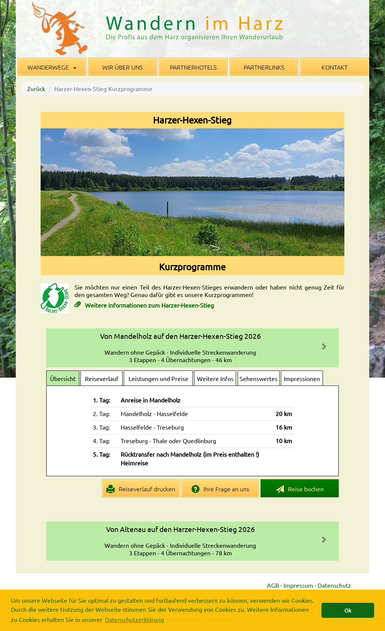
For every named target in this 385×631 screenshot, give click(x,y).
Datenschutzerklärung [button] (134, 619)
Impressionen (302, 378)
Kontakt (334, 67)
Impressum (298, 585)
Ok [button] (347, 610)
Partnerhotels (193, 67)
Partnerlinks (264, 67)
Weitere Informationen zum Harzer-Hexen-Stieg (148, 305)
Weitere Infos (215, 378)
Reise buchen (300, 489)
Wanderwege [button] (51, 67)
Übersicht (63, 378)
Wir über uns (122, 67)
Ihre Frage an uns (220, 489)
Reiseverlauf (101, 378)
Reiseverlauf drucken (140, 489)
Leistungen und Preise (158, 378)
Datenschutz (334, 585)
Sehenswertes (258, 378)
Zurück (36, 88)
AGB (273, 585)
